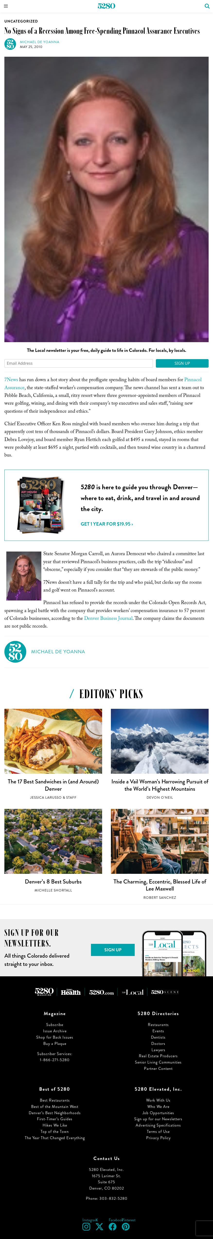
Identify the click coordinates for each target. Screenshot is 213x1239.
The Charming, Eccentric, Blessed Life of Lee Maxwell (160, 885)
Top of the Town (55, 1131)
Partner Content (158, 1068)
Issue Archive (55, 1031)
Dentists (158, 1037)
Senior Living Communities (158, 1062)
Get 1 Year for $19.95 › (107, 524)
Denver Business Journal (108, 619)
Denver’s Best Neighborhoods (55, 1113)
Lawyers (158, 1050)
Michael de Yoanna (39, 42)
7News (11, 380)
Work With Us (158, 1100)
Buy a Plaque (54, 1043)
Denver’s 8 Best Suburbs (53, 881)
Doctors (158, 1043)
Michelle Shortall (53, 890)
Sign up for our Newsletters (158, 1119)
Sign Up (182, 363)
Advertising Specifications (158, 1125)
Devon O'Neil (160, 797)
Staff (71, 797)
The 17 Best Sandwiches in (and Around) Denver (53, 785)
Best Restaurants (55, 1100)
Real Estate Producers (158, 1056)
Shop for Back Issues (54, 1037)
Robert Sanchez (159, 897)
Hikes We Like (55, 1125)
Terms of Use (158, 1131)
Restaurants (158, 1024)
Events (158, 1031)
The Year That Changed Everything (55, 1138)
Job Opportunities (158, 1113)
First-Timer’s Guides (54, 1119)
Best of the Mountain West (54, 1106)
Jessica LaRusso (46, 797)
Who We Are (158, 1106)
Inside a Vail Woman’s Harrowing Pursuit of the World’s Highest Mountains (159, 785)
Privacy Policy (158, 1138)
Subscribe (54, 1024)
